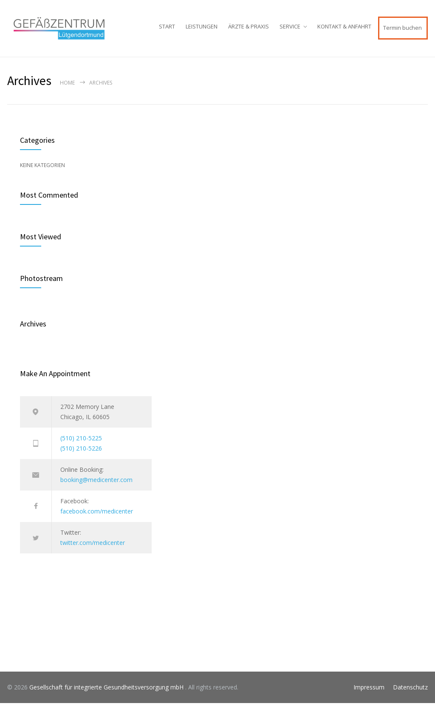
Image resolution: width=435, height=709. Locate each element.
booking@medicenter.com (96, 486)
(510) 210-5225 (81, 444)
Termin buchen (402, 31)
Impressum (368, 693)
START (167, 30)
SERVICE (290, 30)
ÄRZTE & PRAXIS (248, 30)
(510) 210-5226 (81, 454)
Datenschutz (410, 693)
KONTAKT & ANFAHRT (344, 30)
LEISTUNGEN (202, 30)
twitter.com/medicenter (92, 549)
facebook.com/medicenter (96, 517)
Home (67, 88)
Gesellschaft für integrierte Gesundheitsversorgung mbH (107, 693)
